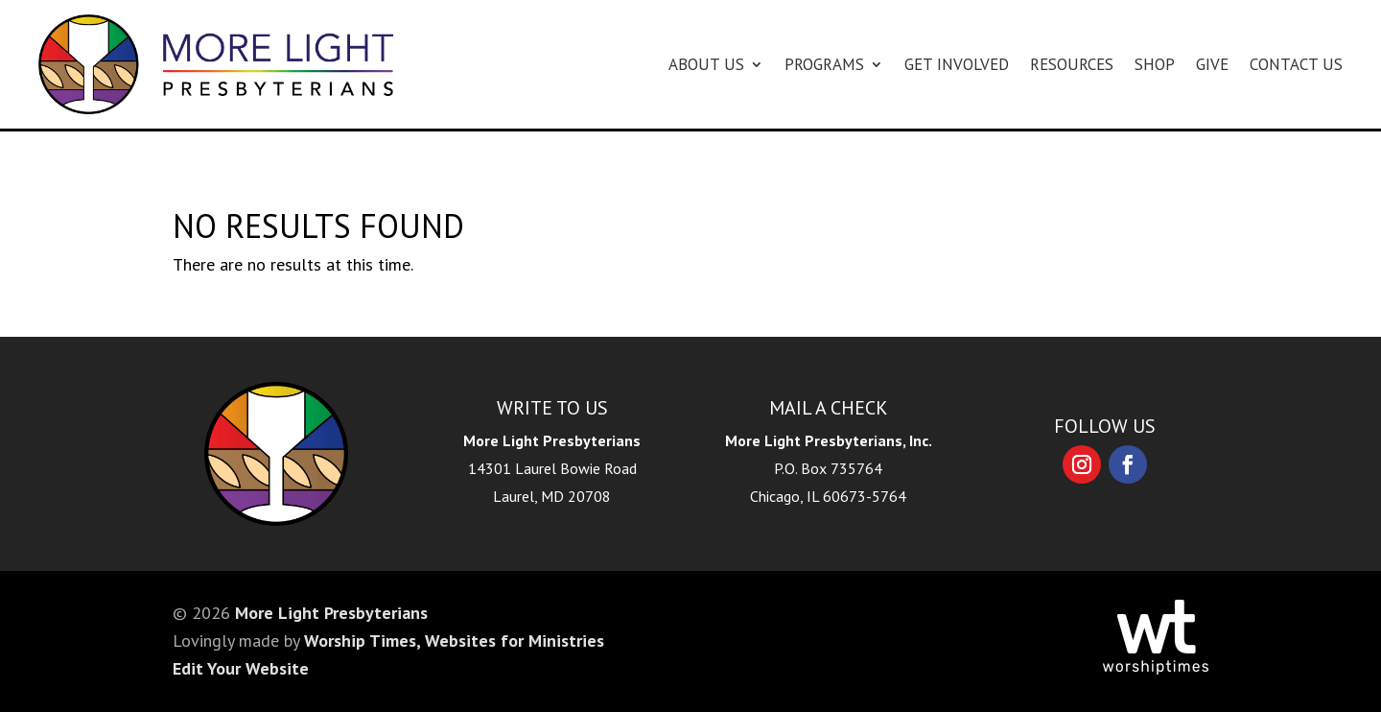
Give (1212, 64)
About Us (706, 64)
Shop (1155, 64)
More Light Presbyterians (331, 613)
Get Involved (956, 64)
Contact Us (1296, 64)
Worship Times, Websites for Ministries (454, 640)
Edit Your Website (241, 668)
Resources (1071, 64)
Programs (824, 64)
